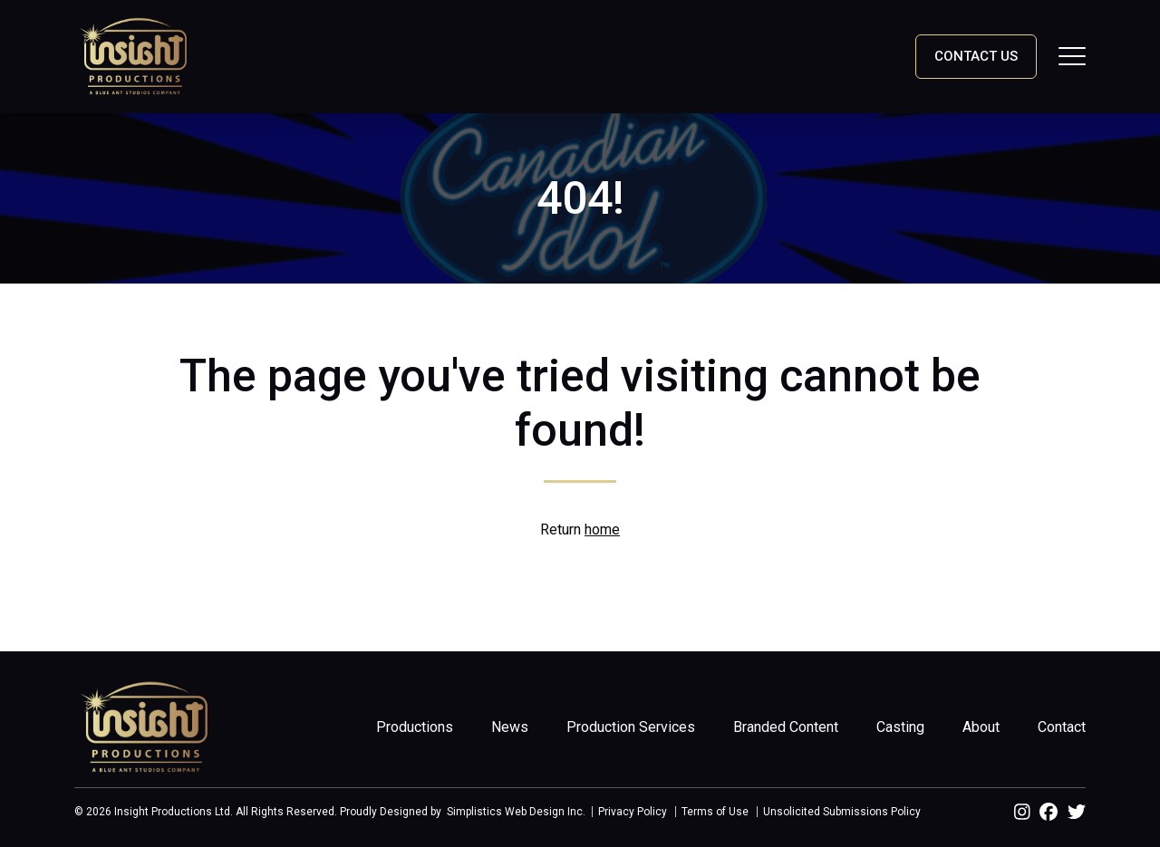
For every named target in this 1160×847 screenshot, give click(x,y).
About (981, 727)
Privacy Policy (632, 811)
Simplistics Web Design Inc (515, 811)
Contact (1062, 727)
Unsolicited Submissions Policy (842, 811)
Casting (900, 727)
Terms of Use (715, 811)
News (509, 727)
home (602, 529)
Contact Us (976, 56)
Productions (414, 727)
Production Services (630, 727)
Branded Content (785, 727)
